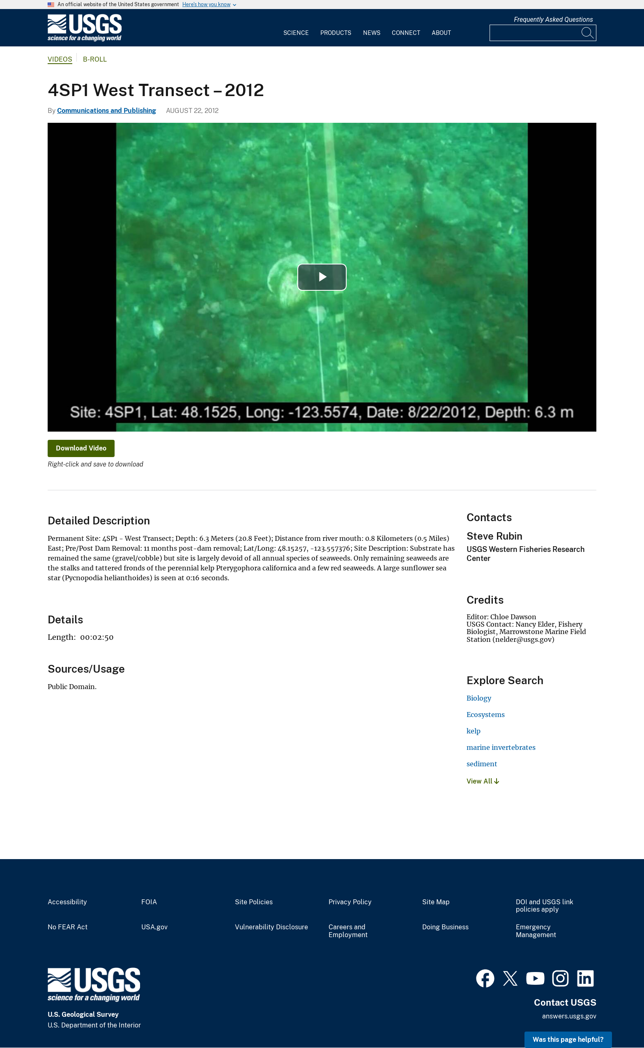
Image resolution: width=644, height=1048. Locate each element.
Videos (60, 59)
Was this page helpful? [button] (568, 1039)
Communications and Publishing (106, 111)
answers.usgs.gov (569, 1016)
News (371, 33)
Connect (406, 33)
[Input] (543, 33)
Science (296, 33)
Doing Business (445, 927)
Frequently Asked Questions (553, 19)
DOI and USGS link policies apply (544, 906)
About (441, 33)
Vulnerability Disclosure (271, 927)
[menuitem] (296, 28)
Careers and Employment (348, 931)
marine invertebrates (501, 747)
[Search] (588, 33)
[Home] (85, 40)
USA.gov (154, 927)
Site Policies (254, 902)
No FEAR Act (67, 927)
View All (483, 781)
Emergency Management (536, 931)
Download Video (81, 448)
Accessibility (67, 902)
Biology (479, 698)
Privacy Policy (350, 902)
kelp (474, 731)
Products (335, 33)
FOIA (149, 902)
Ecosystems (486, 714)
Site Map (436, 902)
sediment (482, 764)
